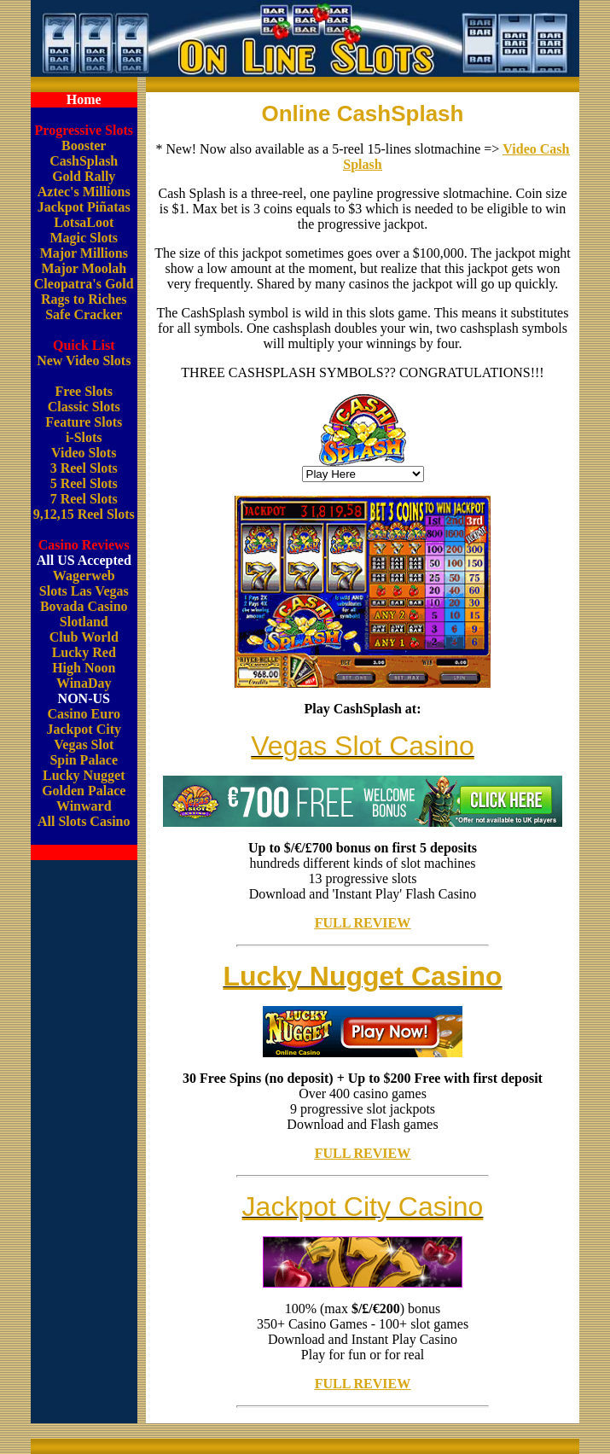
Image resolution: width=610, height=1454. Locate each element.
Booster (83, 145)
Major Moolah (83, 268)
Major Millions (84, 253)
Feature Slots (83, 422)
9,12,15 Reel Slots (84, 514)
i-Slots (84, 437)
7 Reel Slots (84, 498)
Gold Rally (83, 176)
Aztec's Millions (84, 191)
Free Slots (84, 391)
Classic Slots (84, 406)
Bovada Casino (84, 606)
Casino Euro (83, 714)
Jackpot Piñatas (84, 207)
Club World (84, 637)
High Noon (83, 667)
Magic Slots (83, 237)
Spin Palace (83, 760)
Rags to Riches (83, 299)
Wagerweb (84, 575)
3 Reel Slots (84, 468)
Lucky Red (84, 652)
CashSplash (83, 161)
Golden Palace (83, 790)
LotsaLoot (83, 222)
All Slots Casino (84, 821)
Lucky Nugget (84, 775)
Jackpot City (83, 729)
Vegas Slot (83, 744)
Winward (84, 806)
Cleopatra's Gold (84, 283)
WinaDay (84, 683)
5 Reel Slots (84, 483)
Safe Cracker (83, 314)
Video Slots (83, 452)
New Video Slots (84, 360)
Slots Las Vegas (84, 591)
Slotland (84, 621)
